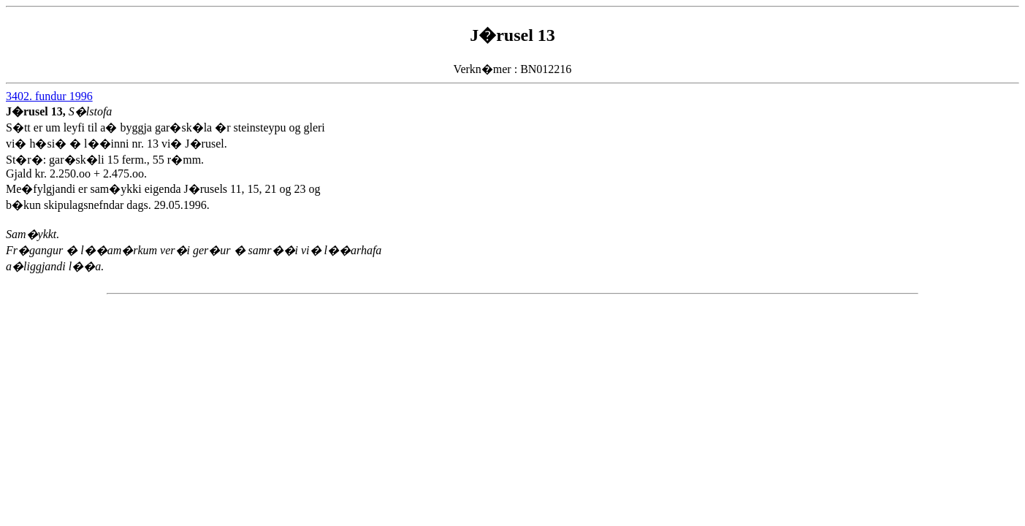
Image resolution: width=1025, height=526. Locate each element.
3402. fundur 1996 (49, 96)
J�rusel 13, (37, 111)
